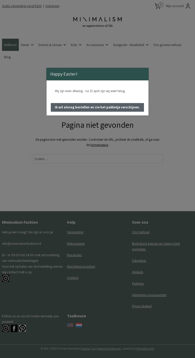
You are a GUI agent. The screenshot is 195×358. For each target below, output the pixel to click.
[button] (97, 107)
